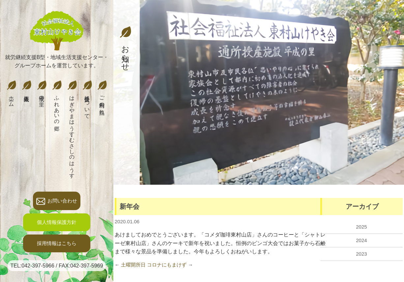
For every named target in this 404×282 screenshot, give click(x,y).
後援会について (87, 98)
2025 (361, 227)
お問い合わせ (56, 201)
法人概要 (26, 85)
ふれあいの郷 (57, 101)
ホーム (11, 92)
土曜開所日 (133, 264)
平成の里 (41, 89)
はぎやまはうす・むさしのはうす (72, 127)
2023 (361, 254)
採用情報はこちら (56, 243)
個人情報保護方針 (56, 222)
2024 (361, 240)
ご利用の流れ (102, 96)
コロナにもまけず (167, 264)
